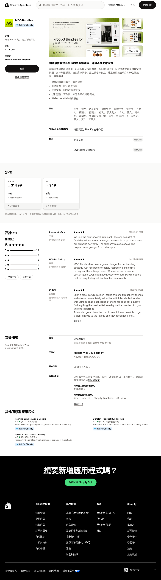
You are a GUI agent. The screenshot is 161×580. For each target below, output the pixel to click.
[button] (41, 424)
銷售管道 (40, 512)
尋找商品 (40, 518)
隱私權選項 (68, 570)
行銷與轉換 (41, 542)
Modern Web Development (18, 59)
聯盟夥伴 (132, 542)
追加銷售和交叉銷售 (84, 149)
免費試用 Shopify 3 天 (81, 482)
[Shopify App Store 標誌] (18, 5)
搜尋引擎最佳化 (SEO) (78, 542)
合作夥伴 (132, 536)
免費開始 (147, 4)
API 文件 (101, 518)
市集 (68, 518)
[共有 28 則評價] (37, 250)
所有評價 (26, 277)
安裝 (22, 68)
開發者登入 (11, 570)
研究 (99, 530)
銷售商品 (40, 524)
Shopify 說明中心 (106, 512)
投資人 (130, 524)
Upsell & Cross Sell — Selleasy (30, 434)
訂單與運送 (41, 530)
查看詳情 (78, 404)
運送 (68, 548)
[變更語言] (143, 570)
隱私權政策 (80, 338)
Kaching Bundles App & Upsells (30, 419)
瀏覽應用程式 (116, 4)
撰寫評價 (12, 277)
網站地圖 (54, 570)
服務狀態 (132, 554)
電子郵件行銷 (73, 536)
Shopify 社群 (104, 524)
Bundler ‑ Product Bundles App (108, 419)
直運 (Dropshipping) (77, 512)
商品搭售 (78, 139)
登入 (132, 4)
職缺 (129, 518)
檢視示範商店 (22, 77)
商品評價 (71, 524)
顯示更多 (77, 321)
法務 (129, 548)
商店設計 (40, 536)
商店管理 (40, 548)
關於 (129, 512)
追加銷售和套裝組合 (76, 530)
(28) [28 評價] (13, 49)
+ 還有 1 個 (132, 51)
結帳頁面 (78, 129)
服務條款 (25, 570)
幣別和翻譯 (72, 554)
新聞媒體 (132, 530)
